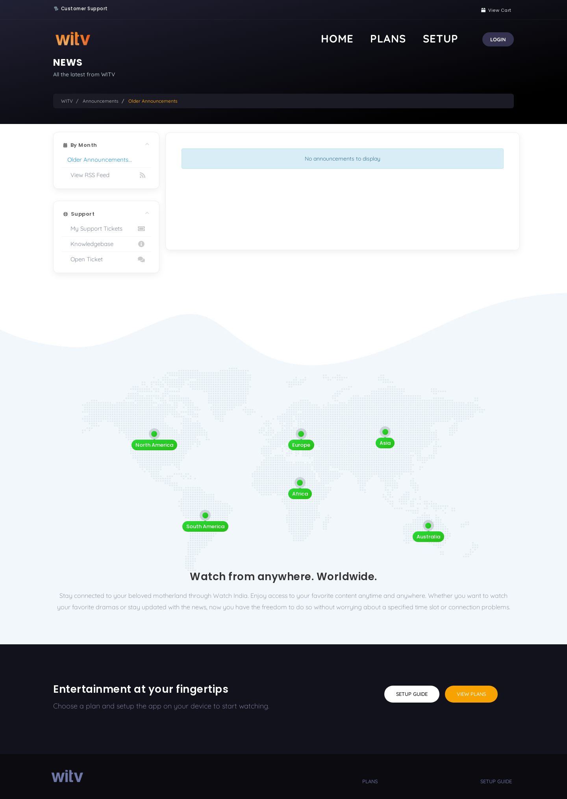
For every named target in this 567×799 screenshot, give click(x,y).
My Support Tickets (106, 228)
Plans (419, 38)
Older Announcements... (99, 159)
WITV (67, 101)
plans (370, 781)
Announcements (101, 101)
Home (388, 38)
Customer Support (84, 9)
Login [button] (498, 39)
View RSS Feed (106, 175)
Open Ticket (106, 259)
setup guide (496, 781)
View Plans (471, 694)
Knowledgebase (106, 244)
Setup (451, 38)
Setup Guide (412, 694)
